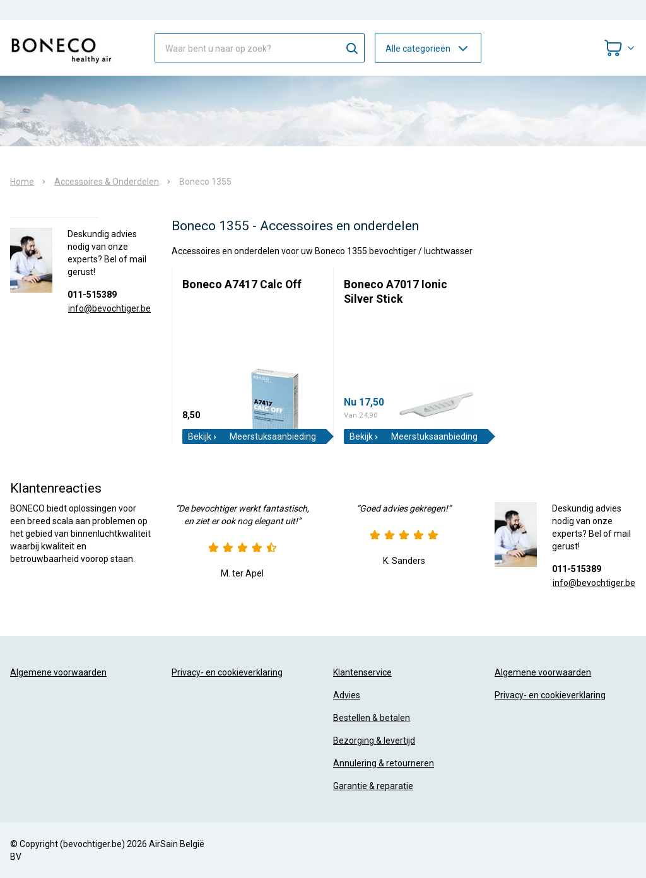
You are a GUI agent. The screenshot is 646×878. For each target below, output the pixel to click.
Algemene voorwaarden (58, 672)
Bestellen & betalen (371, 718)
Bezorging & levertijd (374, 740)
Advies (346, 695)
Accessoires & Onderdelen (106, 182)
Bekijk (203, 436)
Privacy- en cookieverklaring (227, 672)
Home (22, 182)
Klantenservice (362, 672)
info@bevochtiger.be (109, 308)
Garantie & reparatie (373, 786)
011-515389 (92, 295)
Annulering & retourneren (383, 763)
